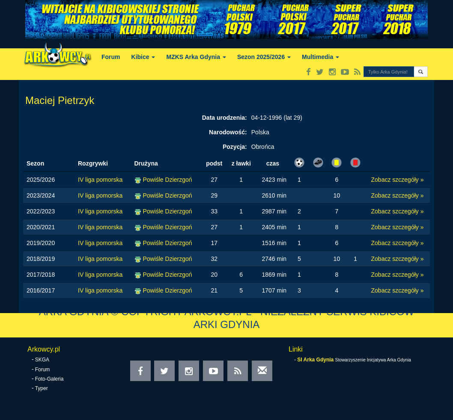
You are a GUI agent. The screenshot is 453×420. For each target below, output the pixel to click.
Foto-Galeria (49, 379)
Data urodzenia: (224, 117)
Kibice (143, 56)
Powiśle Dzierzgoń (167, 179)
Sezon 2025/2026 (264, 56)
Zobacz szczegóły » (397, 179)
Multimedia (320, 56)
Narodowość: (228, 132)
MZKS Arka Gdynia (196, 56)
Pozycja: (235, 146)
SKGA (42, 360)
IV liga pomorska (100, 179)
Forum (110, 56)
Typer (41, 388)
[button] (421, 71)
